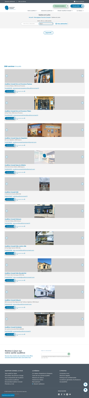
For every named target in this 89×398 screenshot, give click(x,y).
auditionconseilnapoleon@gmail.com (24, 142)
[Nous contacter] (74, 1)
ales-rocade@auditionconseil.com (23, 277)
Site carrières (22, 1)
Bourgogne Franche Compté (42, 17)
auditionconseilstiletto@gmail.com (24, 169)
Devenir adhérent (10, 1)
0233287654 (8, 223)
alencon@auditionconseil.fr (21, 223)
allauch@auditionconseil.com (22, 304)
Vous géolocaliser (61, 24)
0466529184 (8, 250)
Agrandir (48, 32)
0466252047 (9, 277)
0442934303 (9, 115)
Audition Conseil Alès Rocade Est (15, 273)
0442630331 (8, 88)
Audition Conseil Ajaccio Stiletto (15, 165)
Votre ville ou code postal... (44, 20)
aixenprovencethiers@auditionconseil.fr (25, 115)
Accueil (31, 17)
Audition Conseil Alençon (13, 219)
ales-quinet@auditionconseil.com (23, 250)
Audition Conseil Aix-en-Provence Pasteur (18, 84)
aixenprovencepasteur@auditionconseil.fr (26, 88)
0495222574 (8, 169)
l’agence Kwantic (15, 393)
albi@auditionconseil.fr (20, 196)
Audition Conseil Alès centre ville (15, 246)
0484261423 (8, 304)
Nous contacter (80, 1)
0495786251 (8, 142)
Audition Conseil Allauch (13, 300)
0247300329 (8, 331)
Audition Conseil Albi (11, 192)
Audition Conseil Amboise (13, 327)
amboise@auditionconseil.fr (22, 331)
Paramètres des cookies (8, 395)
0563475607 (8, 196)
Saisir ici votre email (46, 350)
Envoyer (68, 353)
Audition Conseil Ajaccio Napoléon (16, 138)
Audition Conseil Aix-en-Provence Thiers (18, 111)
